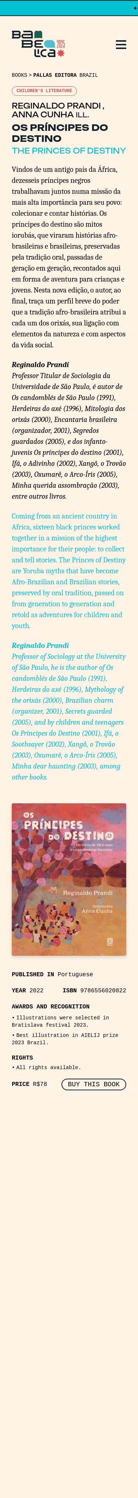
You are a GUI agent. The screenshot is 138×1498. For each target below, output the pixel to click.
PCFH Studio (74, 1471)
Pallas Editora (55, 75)
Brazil (88, 75)
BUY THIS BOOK (94, 1084)
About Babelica (49, 1223)
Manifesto (37, 1236)
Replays (31, 1183)
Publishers (38, 1209)
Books (19, 75)
